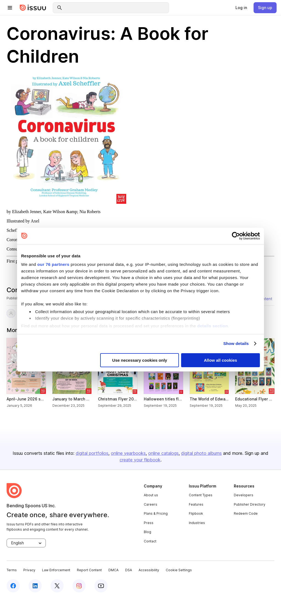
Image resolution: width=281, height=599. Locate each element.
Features (196, 504)
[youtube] (101, 585)
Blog (147, 532)
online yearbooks (128, 453)
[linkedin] (35, 585)
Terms (12, 570)
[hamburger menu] (9, 7)
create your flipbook (140, 460)
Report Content (89, 570)
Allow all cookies (220, 360)
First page (15, 261)
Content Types (200, 495)
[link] (241, 7)
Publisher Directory (249, 504)
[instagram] (79, 585)
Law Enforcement (56, 570)
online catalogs (163, 453)
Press (148, 523)
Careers (150, 504)
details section (212, 325)
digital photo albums (201, 453)
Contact (150, 541)
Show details (236, 343)
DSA (128, 570)
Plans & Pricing (156, 513)
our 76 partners (53, 264)
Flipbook (196, 513)
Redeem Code (246, 513)
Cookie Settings (179, 570)
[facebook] (13, 585)
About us (151, 495)
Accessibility (149, 570)
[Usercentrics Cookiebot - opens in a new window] (236, 236)
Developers (243, 495)
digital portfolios (92, 453)
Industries (197, 523)
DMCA (113, 570)
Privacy (29, 570)
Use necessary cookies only (139, 360)
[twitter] (57, 585)
